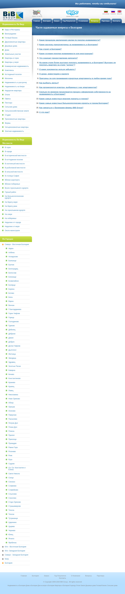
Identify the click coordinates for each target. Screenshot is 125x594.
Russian (113, 12)
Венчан (11, 305)
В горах (8, 147)
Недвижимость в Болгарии (16, 585)
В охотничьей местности (15, 164)
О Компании (75, 576)
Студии (8, 115)
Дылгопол (12, 350)
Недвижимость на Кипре (15, 87)
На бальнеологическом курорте (14, 197)
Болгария (8, 563)
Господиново (13, 322)
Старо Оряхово (14, 502)
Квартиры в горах (12, 58)
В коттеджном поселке (14, 160)
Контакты (62, 578)
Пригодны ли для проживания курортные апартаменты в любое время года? (75, 78)
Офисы (8, 99)
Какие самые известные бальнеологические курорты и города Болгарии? (74, 103)
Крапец (11, 387)
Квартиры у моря (11, 62)
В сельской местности (14, 172)
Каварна (11, 370)
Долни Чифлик (14, 346)
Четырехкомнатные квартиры (17, 127)
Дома (7, 50)
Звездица (12, 358)
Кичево (11, 374)
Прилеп (11, 435)
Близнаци (12, 277)
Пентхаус (8, 103)
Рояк (10, 456)
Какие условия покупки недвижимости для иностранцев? (66, 53)
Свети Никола (14, 474)
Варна (11, 301)
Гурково (11, 326)
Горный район (10, 192)
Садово (11, 464)
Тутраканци (13, 518)
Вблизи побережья (12, 184)
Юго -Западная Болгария (15, 551)
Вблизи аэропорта (12, 180)
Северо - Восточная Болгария (17, 244)
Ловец (10, 391)
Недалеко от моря (12, 226)
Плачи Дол (12, 427)
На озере (8, 214)
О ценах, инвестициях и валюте (54, 74)
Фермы (7, 123)
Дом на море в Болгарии (46, 585)
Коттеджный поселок (13, 74)
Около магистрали (12, 231)
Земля (83, 585)
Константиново (14, 378)
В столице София (12, 176)
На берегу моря (11, 202)
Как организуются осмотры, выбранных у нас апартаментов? (68, 87)
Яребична (12, 543)
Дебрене (11, 334)
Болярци (11, 285)
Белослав (12, 273)
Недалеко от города (13, 222)
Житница (12, 354)
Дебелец (11, 330)
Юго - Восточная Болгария (15, 547)
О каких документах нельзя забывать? (57, 69)
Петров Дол (13, 423)
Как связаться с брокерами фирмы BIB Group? (61, 108)
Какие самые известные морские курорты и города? (64, 99)
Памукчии (12, 415)
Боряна (11, 289)
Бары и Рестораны (12, 30)
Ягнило (11, 539)
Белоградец (13, 269)
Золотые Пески (14, 366)
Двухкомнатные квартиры (15, 42)
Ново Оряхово (14, 399)
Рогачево (12, 451)
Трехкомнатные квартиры (15, 119)
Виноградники (10, 34)
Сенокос (11, 482)
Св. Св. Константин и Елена (16, 469)
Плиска (11, 431)
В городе (8, 152)
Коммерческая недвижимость (17, 66)
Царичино (12, 522)
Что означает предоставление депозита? (58, 58)
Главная (24, 576)
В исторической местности (15, 156)
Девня (10, 338)
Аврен (10, 249)
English (119, 12)
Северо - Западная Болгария (16, 555)
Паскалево (12, 419)
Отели (7, 95)
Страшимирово (14, 506)
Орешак (11, 407)
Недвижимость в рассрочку (16, 83)
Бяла (10, 297)
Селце (11, 478)
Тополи (11, 514)
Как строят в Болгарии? (50, 49)
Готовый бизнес (11, 38)
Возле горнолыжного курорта (16, 188)
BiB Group (14, 16)
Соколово (12, 498)
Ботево (11, 293)
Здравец (11, 362)
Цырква (11, 526)
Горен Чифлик (14, 313)
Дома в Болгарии (31, 585)
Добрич (11, 342)
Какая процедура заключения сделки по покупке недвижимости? (69, 40)
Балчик (11, 265)
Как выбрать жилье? (49, 83)
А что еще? (44, 112)
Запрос (46, 576)
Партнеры (100, 576)
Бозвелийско (13, 281)
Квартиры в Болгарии (62, 585)
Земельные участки (13, 54)
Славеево (12, 486)
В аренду (73, 585)
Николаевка (13, 395)
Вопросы (88, 576)
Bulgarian (106, 12)
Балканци (12, 261)
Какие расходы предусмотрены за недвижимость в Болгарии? (68, 44)
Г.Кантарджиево (14, 309)
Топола (11, 510)
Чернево (11, 531)
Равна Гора (13, 447)
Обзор (11, 403)
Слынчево (12, 494)
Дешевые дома (11, 46)
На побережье (10, 218)
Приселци (12, 439)
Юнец (10, 535)
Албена (11, 253)
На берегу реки (11, 206)
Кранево (11, 382)
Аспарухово (13, 257)
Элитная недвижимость (14, 131)
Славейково (13, 490)
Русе (10, 460)
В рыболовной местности (15, 168)
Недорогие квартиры (13, 91)
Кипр (7, 559)
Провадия (12, 443)
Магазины (9, 78)
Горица (11, 318)
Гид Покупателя (60, 576)
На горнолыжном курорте (15, 210)
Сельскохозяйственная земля (17, 111)
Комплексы (9, 70)
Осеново (11, 411)
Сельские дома (11, 107)
